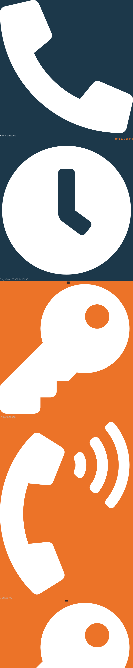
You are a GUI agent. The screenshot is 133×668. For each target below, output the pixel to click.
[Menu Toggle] (68, 282)
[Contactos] (65, 593)
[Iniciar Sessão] (65, 412)
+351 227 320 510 (122, 138)
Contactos (6, 597)
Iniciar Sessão (8, 416)
